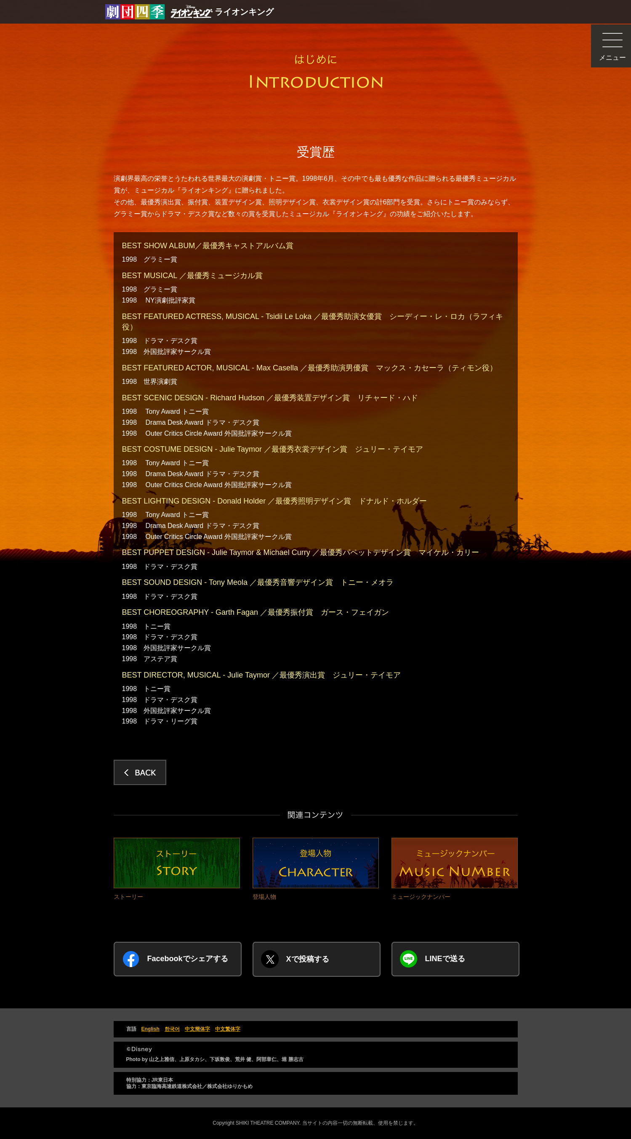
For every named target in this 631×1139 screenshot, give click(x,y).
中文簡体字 (197, 1029)
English (150, 1029)
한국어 (172, 1029)
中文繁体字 (227, 1029)
